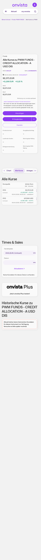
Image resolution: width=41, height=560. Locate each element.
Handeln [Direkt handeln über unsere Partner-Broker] (20, 125)
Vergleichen (17, 119)
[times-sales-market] (19, 253)
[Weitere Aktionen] (36, 190)
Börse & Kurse (6, 19)
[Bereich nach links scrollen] (4, 170)
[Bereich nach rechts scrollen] (35, 170)
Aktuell (14, 11)
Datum (6, 258)
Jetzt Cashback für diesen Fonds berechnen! (17, 102)
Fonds (14, 19)
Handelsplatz (8, 249)
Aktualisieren (19, 269)
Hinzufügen (19, 113)
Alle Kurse (19, 170)
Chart (9, 170)
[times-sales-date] (19, 262)
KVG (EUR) (23, 75)
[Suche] (35, 11)
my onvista (25, 11)
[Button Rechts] (34, 119)
